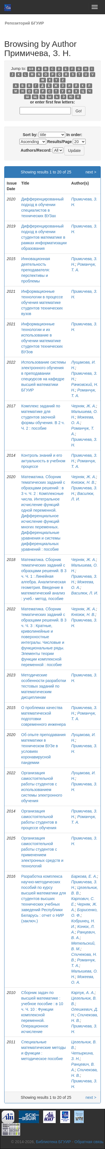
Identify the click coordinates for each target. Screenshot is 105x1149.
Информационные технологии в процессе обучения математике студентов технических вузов (42, 302)
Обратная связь (88, 1142)
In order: (74, 134)
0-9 (31, 69)
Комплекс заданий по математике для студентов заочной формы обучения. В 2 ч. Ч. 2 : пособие (43, 417)
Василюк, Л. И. (84, 593)
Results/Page (59, 141)
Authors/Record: (36, 150)
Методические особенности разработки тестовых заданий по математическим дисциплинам (43, 686)
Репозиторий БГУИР (24, 23)
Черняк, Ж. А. (83, 406)
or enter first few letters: (52, 102)
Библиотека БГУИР (53, 1142)
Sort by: (30, 134)
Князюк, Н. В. (83, 482)
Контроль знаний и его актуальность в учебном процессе (43, 461)
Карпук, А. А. (82, 992)
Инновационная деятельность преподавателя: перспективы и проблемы (35, 270)
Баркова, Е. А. (84, 876)
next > (90, 172)
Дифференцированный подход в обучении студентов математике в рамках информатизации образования (44, 237)
